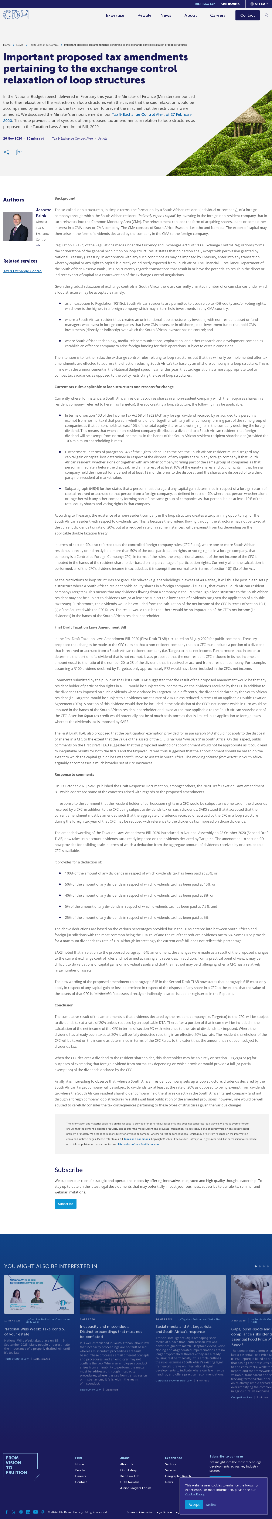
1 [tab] (256, 1282)
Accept (194, 1504)
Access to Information (140, 1512)
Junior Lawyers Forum (135, 1488)
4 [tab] (268, 1282)
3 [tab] (264, 1282)
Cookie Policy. (195, 1494)
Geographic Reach (178, 1476)
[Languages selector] (259, 3)
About (191, 15)
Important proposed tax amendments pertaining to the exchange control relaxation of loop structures (125, 47)
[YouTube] (35, 1512)
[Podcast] (42, 1512)
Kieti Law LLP (205, 3)
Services (171, 1470)
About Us (126, 1464)
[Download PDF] (19, 154)
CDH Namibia (230, 3)
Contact (81, 1482)
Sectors (170, 1464)
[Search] (267, 15)
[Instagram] (21, 1512)
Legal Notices (164, 1512)
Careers (218, 15)
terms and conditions (137, 1138)
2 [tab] (260, 1282)
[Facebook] (6, 1512)
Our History (128, 1470)
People (145, 15)
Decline (211, 1505)
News (166, 15)
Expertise (115, 15)
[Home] (15, 15)
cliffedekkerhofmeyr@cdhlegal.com (138, 1144)
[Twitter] (13, 1512)
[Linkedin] (28, 1512)
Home (7, 47)
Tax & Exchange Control (44, 47)
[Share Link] (7, 154)
